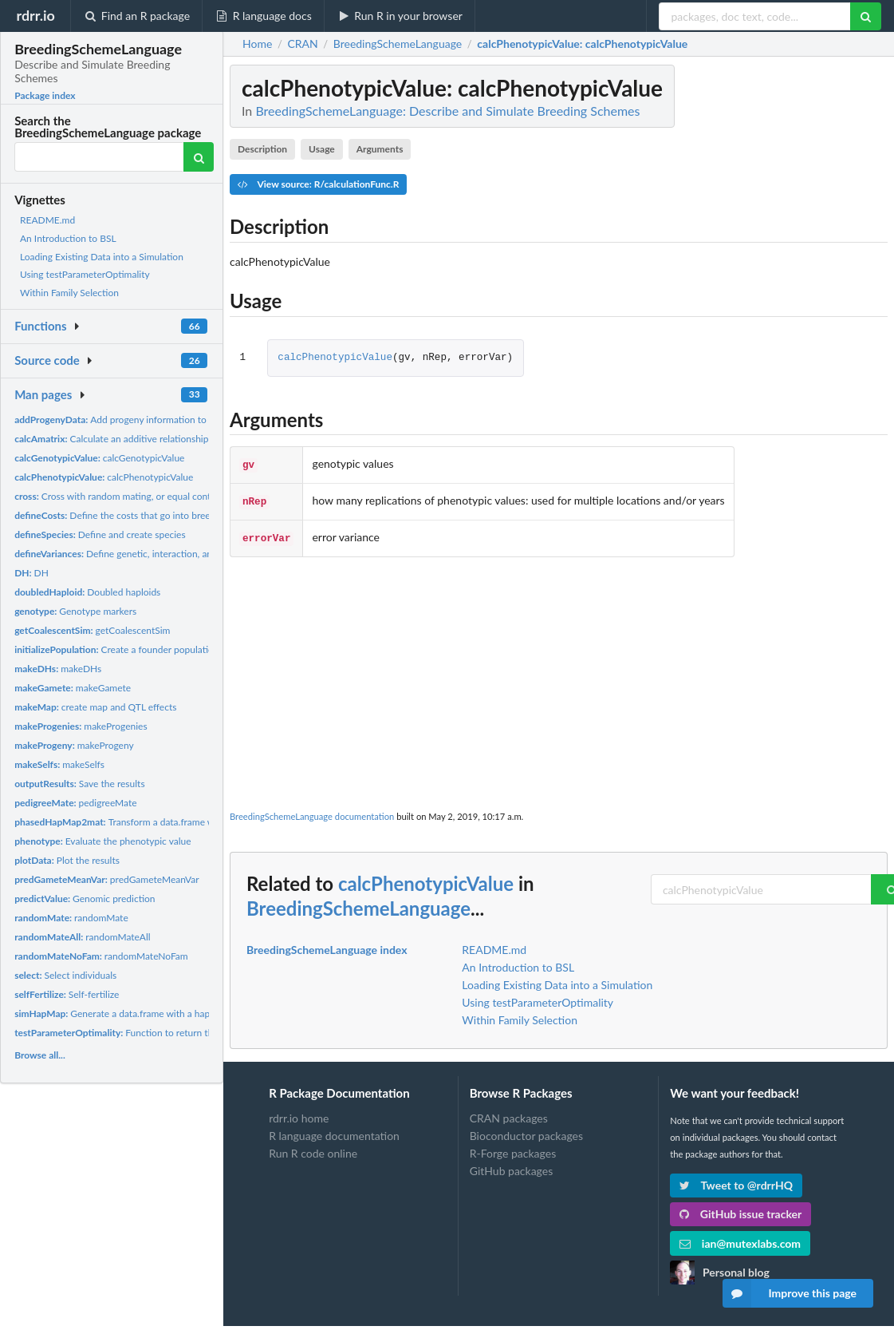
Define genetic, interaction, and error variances (148, 554)
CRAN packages (509, 1113)
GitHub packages (511, 1166)
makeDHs (57, 669)
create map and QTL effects (95, 707)
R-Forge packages (513, 1148)
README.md (47, 220)
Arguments (380, 149)
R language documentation (334, 1131)
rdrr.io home (299, 1113)
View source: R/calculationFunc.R (318, 184)
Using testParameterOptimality (85, 274)
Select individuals (65, 975)
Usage (322, 149)
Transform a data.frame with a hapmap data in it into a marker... (193, 822)
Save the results (79, 784)
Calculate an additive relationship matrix (126, 439)
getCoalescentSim (92, 630)
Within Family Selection (69, 293)
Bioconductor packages (526, 1131)
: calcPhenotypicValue (582, 43)
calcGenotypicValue (99, 458)
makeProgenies (80, 726)
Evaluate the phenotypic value (102, 841)
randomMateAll (82, 937)
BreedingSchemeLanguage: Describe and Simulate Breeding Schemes (447, 110)
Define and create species (100, 534)
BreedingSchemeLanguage (358, 903)
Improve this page (790, 1293)
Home (257, 43)
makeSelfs (59, 764)
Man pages (43, 394)
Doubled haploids (87, 592)
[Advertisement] (559, 675)
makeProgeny (74, 745)
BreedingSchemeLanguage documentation (312, 811)
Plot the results (67, 860)
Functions (40, 326)
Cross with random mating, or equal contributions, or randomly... (161, 496)
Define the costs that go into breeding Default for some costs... (173, 515)
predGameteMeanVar (106, 879)
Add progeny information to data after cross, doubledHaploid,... (183, 420)
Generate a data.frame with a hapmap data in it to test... (158, 1013)
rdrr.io (35, 15)
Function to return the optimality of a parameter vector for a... (198, 1033)
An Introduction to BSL (68, 238)
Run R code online (313, 1148)
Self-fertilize (66, 994)
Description (262, 149)
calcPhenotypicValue (103, 477)
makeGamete (72, 688)
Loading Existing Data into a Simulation (101, 257)
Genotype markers (75, 611)
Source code (47, 360)
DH (31, 573)
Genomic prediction (84, 899)
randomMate (71, 918)
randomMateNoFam (101, 956)
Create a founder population (116, 649)
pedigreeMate (75, 803)
